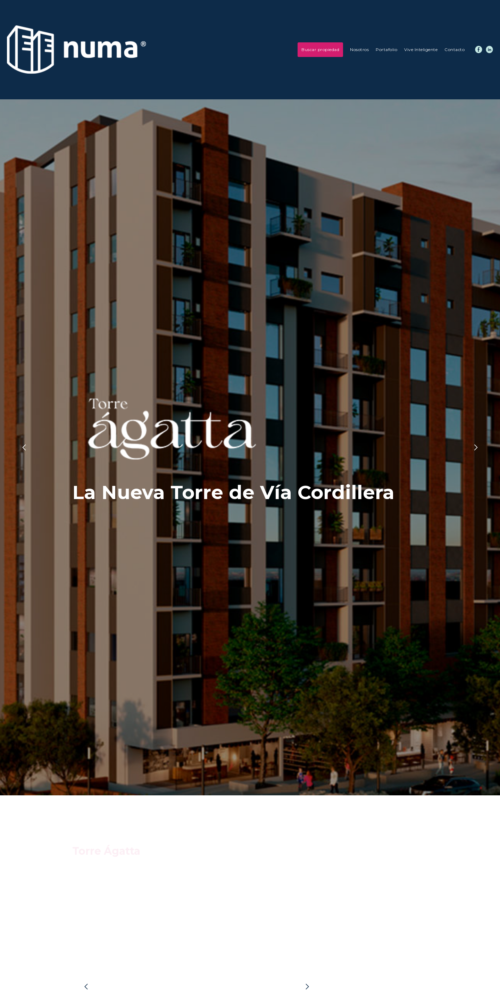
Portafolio (386, 49)
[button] (14, 447)
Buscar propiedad (320, 49)
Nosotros (359, 49)
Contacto (454, 49)
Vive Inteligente (421, 49)
